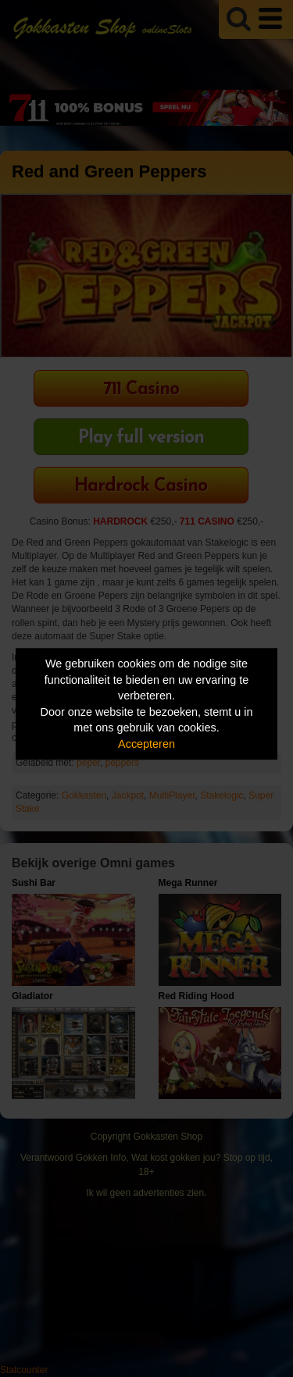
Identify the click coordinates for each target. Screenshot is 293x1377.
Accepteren (146, 744)
